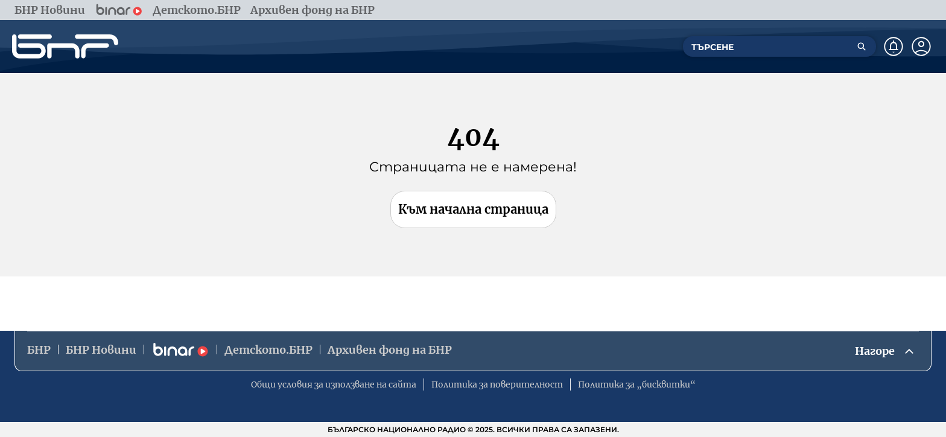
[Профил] (921, 46)
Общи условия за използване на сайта (333, 384)
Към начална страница (473, 209)
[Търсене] (861, 46)
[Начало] (65, 46)
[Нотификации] (893, 46)
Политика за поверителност (497, 384)
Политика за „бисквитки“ (637, 384)
